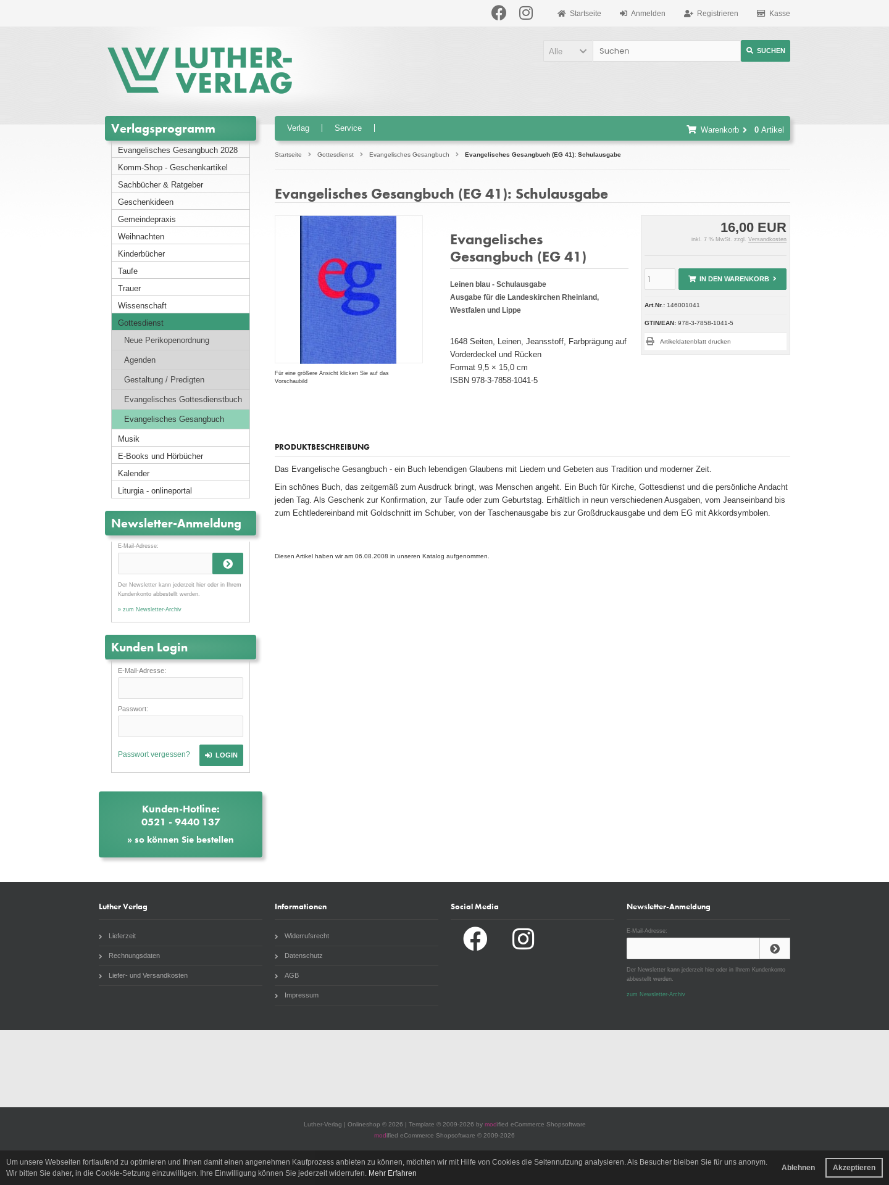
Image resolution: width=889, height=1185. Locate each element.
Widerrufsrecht (302, 935)
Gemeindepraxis (147, 219)
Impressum (297, 995)
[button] (568, 51)
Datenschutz (299, 955)
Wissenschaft (142, 305)
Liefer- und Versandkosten (143, 975)
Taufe (128, 271)
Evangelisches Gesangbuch (174, 419)
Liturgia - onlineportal (155, 490)
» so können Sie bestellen (180, 839)
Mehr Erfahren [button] (393, 1173)
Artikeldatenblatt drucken (695, 341)
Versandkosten (767, 239)
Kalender (133, 473)
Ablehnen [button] (798, 1167)
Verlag (298, 128)
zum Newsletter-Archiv (656, 994)
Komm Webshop (782, 1068)
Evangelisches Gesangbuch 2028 (178, 150)
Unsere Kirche (356, 1068)
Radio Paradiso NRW (640, 1068)
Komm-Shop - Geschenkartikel (173, 167)
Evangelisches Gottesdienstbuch (183, 399)
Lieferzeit (117, 935)
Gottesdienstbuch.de (71, 1068)
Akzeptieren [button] (854, 1167)
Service (348, 128)
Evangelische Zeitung (498, 1068)
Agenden (140, 360)
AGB (287, 975)
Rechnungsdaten (129, 955)
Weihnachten (141, 236)
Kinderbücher (141, 253)
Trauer (129, 288)
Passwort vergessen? (154, 754)
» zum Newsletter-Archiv (150, 609)
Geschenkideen (145, 202)
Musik (129, 439)
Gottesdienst (141, 323)
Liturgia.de (213, 1068)
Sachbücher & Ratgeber (160, 184)
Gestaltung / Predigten (164, 379)
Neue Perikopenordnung (166, 340)
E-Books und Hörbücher (160, 456)
